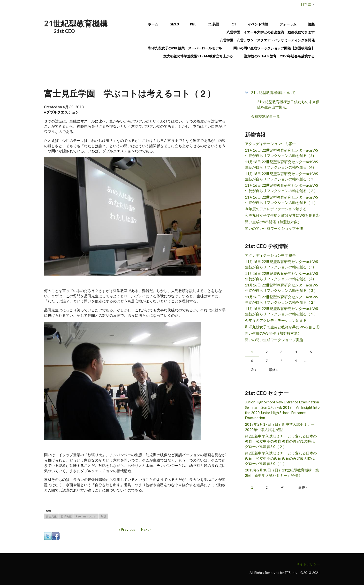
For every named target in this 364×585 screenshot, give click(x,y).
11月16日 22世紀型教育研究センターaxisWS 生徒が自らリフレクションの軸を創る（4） (281, 164)
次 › (253, 370)
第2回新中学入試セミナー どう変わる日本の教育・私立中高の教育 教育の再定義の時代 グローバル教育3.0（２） (281, 441)
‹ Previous (127, 529)
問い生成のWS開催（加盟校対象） (273, 222)
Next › (146, 529)
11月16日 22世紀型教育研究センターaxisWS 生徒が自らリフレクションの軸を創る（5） (281, 153)
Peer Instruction (86, 516)
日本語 (306, 4)
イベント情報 (258, 24)
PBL (193, 24)
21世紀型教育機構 (75, 23)
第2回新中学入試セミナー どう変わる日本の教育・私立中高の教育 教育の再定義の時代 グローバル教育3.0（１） (281, 458)
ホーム (153, 24)
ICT (233, 24)
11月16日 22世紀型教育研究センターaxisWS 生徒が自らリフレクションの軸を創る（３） (281, 176)
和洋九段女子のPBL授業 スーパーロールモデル (185, 48)
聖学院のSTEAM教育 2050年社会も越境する (279, 56)
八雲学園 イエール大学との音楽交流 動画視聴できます (271, 32)
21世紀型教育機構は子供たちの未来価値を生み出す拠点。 (288, 104)
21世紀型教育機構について (273, 92)
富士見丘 (51, 516)
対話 (103, 516)
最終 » (273, 370)
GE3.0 (174, 24)
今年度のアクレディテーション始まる (276, 209)
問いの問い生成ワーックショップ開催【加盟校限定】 (274, 48)
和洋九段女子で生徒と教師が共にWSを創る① (282, 215)
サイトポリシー (308, 564)
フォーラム (288, 24)
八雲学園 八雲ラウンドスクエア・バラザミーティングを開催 (269, 40)
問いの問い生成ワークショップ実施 (274, 228)
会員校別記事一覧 (265, 116)
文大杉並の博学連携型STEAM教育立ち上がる (198, 56)
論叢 (311, 24)
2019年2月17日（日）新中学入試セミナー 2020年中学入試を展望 (281, 427)
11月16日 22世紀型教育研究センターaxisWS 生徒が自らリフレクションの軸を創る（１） (281, 200)
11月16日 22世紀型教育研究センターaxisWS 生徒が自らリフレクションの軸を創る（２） (281, 188)
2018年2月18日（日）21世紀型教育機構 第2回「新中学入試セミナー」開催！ (282, 472)
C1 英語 (213, 24)
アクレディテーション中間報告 (270, 143)
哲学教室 (66, 516)
